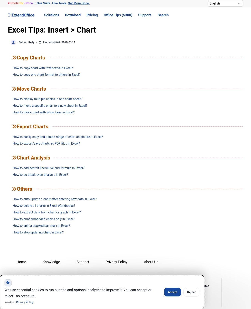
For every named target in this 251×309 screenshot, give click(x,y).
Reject (191, 292)
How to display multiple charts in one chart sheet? (47, 99)
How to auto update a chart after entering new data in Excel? (55, 199)
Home (21, 262)
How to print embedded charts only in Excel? (44, 219)
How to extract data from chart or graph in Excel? (47, 212)
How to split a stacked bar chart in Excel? (41, 226)
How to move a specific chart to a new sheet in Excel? (50, 106)
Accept (172, 292)
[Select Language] (225, 3)
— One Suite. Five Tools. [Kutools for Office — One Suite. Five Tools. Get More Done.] (49, 3)
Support (144, 15)
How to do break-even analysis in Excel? (40, 175)
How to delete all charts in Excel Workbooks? (44, 206)
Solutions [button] (51, 15)
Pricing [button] (92, 15)
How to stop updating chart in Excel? (38, 232)
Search (163, 15)
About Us (151, 262)
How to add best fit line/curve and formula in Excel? (48, 168)
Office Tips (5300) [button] (118, 15)
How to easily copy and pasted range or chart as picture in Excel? (58, 137)
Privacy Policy (116, 262)
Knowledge (51, 262)
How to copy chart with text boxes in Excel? (43, 68)
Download (73, 15)
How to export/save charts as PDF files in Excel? (46, 143)
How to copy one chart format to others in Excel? (46, 75)
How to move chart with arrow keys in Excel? (44, 112)
